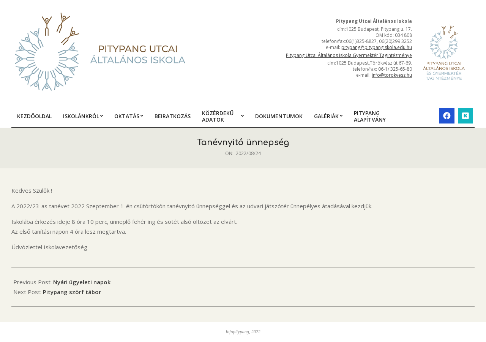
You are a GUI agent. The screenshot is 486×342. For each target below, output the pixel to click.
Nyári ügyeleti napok (81, 282)
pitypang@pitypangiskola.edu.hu (376, 47)
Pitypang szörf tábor (72, 292)
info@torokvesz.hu (392, 75)
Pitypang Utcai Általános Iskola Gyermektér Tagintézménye (349, 55)
